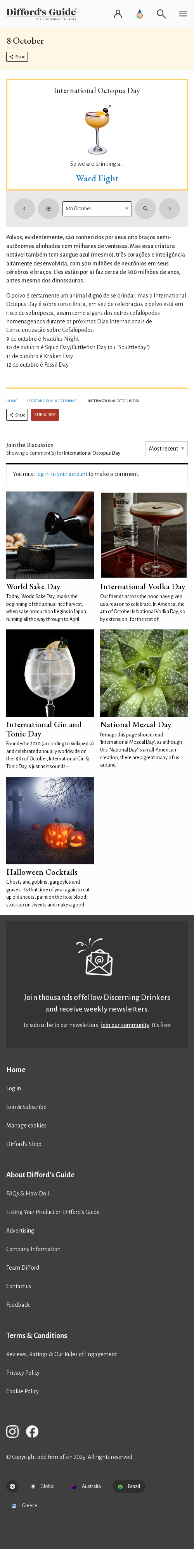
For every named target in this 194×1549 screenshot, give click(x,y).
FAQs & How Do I (27, 1193)
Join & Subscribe (26, 1107)
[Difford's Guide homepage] (43, 14)
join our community (125, 1025)
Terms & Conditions (36, 1336)
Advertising (20, 1231)
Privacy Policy (23, 1373)
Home (11, 401)
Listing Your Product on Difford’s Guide (53, 1212)
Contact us (18, 1286)
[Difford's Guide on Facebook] (35, 1432)
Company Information (33, 1249)
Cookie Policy (22, 1391)
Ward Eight (97, 178)
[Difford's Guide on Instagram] (15, 1432)
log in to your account (61, 474)
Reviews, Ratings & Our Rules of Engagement (61, 1354)
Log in (13, 1088)
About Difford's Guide (40, 1175)
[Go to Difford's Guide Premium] (140, 14)
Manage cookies (26, 1125)
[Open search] (161, 14)
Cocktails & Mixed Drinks (52, 401)
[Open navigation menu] (183, 14)
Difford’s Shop (24, 1144)
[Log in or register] (118, 14)
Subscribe (45, 414)
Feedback (18, 1305)
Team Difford (22, 1268)
